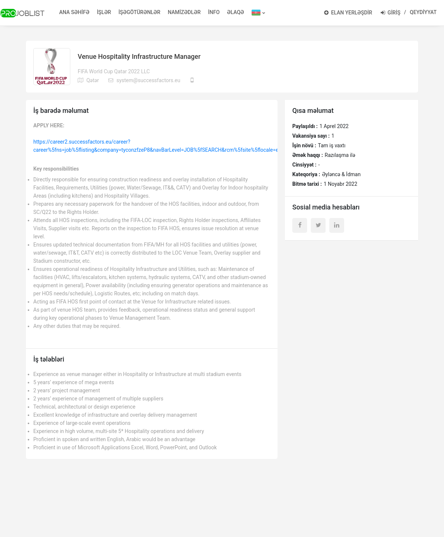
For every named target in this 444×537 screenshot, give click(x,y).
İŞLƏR (104, 12)
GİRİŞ (390, 13)
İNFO (213, 12)
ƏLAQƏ (235, 12)
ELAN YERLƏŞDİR (348, 13)
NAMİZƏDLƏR (184, 12)
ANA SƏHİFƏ (74, 12)
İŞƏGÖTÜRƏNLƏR (139, 12)
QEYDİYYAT (423, 12)
